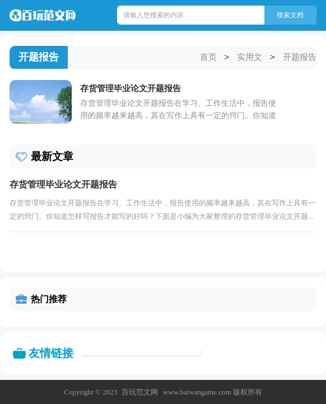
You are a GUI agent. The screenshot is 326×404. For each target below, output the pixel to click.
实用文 (249, 57)
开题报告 (299, 57)
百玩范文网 (140, 391)
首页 (208, 57)
